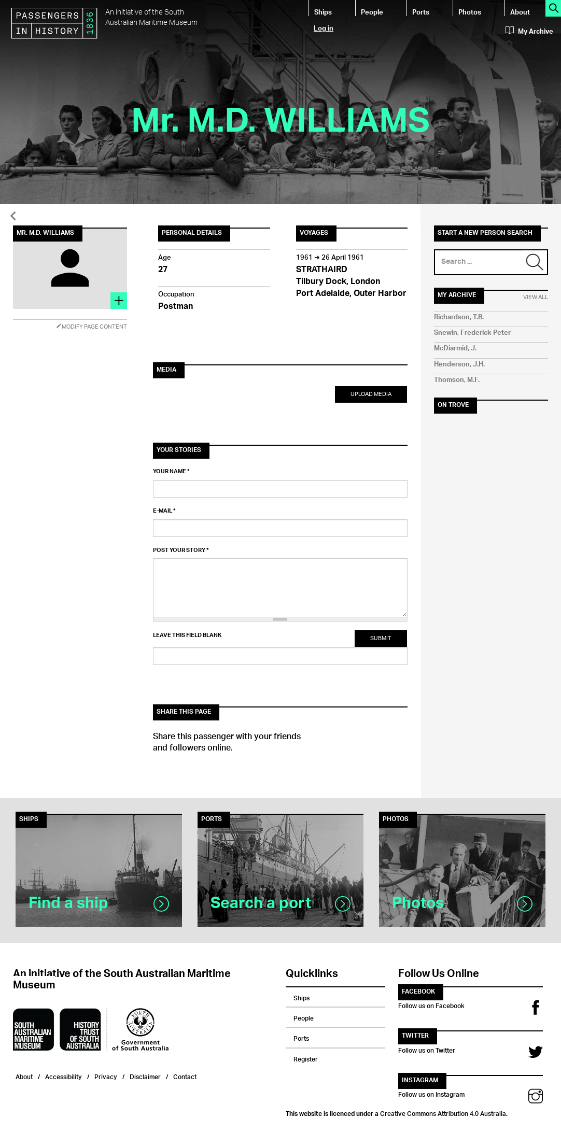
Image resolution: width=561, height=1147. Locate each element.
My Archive (529, 31)
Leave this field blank (187, 635)
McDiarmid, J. (455, 348)
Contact (185, 1075)
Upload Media (370, 394)
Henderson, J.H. (459, 364)
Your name (171, 471)
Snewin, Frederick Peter (472, 333)
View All (535, 297)
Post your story (181, 550)
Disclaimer (145, 1075)
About (520, 11)
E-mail (164, 511)
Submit (380, 638)
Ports (420, 11)
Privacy (105, 1075)
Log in (323, 27)
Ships (323, 11)
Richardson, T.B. (459, 317)
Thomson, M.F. (457, 380)
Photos (469, 11)
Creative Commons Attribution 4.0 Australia (443, 1112)
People (372, 11)
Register (305, 1058)
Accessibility (63, 1075)
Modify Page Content (91, 326)
